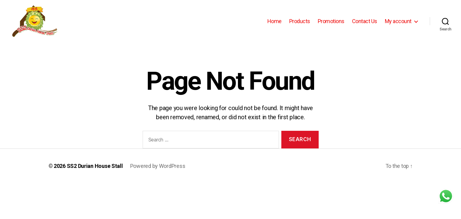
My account (398, 21)
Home (274, 21)
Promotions (331, 21)
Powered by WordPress (157, 166)
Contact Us (364, 21)
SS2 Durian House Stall (95, 166)
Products (299, 21)
